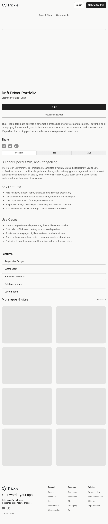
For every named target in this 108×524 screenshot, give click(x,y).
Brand (70, 510)
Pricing (51, 492)
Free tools (72, 497)
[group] (54, 153)
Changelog (72, 506)
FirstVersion (53, 506)
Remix (54, 106)
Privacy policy (94, 492)
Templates (72, 492)
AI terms (91, 501)
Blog (70, 501)
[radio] (19, 153)
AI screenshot (54, 510)
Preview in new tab (54, 114)
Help (50, 501)
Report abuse (94, 506)
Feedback (52, 497)
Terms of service (95, 497)
